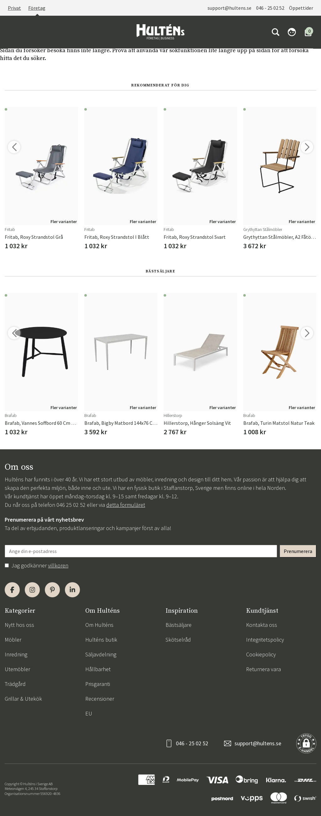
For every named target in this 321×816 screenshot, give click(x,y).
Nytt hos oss (19, 624)
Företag (36, 8)
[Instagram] (32, 589)
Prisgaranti (97, 683)
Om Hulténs (99, 624)
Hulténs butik (101, 639)
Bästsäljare (179, 624)
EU (88, 713)
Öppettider (301, 8)
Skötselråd (178, 639)
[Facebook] (12, 589)
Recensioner (99, 698)
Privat (14, 8)
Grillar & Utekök (23, 698)
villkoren (58, 565)
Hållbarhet (98, 669)
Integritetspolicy (265, 639)
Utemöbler (17, 669)
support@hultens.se (229, 8)
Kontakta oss (261, 624)
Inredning (16, 654)
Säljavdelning (100, 654)
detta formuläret (125, 504)
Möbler (13, 639)
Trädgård (15, 683)
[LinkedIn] (72, 589)
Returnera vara (263, 669)
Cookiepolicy (261, 654)
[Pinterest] (52, 589)
